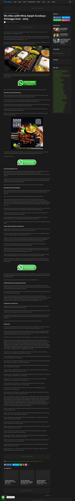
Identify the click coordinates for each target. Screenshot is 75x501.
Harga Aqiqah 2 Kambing (13, 13)
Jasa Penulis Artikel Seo (58, 109)
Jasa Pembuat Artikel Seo (59, 91)
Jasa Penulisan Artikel (58, 111)
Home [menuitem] (15, 1)
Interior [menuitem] (53, 1)
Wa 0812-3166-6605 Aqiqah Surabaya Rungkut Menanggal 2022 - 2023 (27, 482)
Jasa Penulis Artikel (57, 100)
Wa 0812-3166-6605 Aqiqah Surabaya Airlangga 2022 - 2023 (29, 461)
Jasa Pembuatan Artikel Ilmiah (60, 95)
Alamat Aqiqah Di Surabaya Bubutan (64, 34)
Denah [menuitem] (24, 1)
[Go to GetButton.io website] (3, 499)
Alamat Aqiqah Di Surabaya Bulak (64, 29)
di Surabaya (23, 288)
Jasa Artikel (56, 71)
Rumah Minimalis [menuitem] (32, 1)
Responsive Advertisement (37, 8)
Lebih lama (47, 495)
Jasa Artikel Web (57, 82)
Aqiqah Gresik (32, 75)
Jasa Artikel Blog (63, 71)
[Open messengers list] (3, 497)
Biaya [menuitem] (38, 1)
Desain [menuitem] (19, 1)
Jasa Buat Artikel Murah (58, 84)
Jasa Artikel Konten (57, 73)
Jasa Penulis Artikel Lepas (59, 104)
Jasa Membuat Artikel (58, 89)
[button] (70, 2)
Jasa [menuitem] (48, 1)
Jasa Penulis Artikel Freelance (60, 102)
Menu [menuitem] (43, 1)
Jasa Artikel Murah (57, 75)
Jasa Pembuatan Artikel (58, 93)
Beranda (5, 13)
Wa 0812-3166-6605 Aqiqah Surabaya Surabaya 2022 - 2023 (41, 482)
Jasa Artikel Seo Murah (58, 80)
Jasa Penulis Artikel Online (59, 107)
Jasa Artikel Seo (57, 77)
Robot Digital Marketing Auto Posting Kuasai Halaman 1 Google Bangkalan (65, 41)
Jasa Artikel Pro (66, 75)
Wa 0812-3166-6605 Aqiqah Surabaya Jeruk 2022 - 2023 (10, 482)
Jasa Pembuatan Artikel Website (60, 98)
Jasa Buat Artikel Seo (58, 86)
